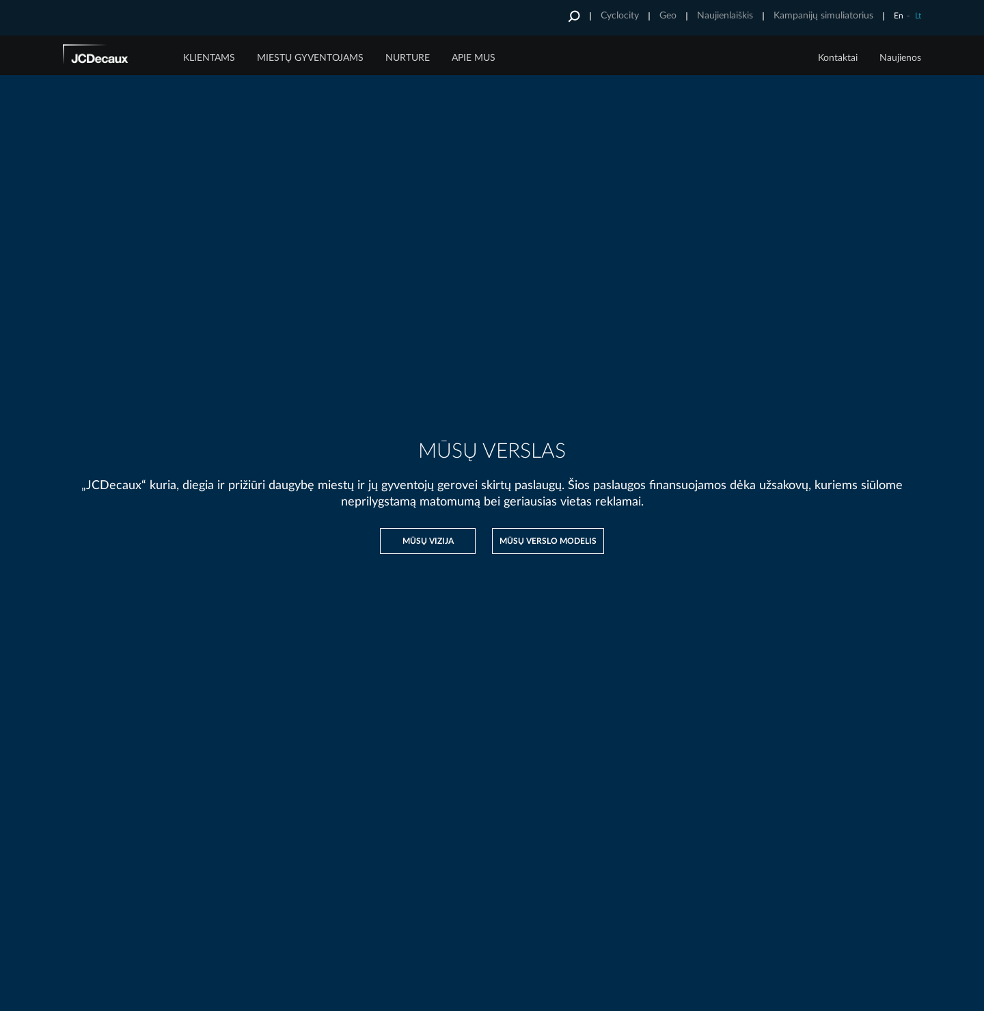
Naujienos (900, 58)
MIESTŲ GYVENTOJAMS (310, 58)
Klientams (209, 58)
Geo (667, 15)
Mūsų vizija (428, 541)
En (898, 16)
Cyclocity (620, 15)
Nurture (407, 58)
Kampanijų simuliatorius (823, 15)
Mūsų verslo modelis (548, 541)
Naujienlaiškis (725, 15)
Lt (918, 16)
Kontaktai (838, 58)
